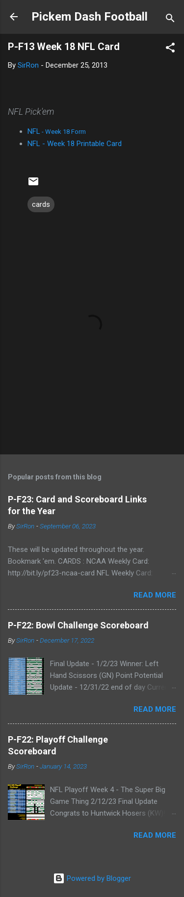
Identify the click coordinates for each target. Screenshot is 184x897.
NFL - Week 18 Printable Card (74, 143)
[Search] (170, 20)
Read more (154, 595)
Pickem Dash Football (89, 17)
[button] (170, 49)
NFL (56, 131)
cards (41, 204)
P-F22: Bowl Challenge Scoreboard (78, 625)
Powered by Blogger (92, 878)
